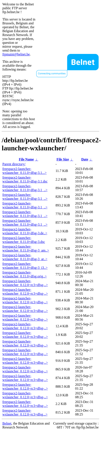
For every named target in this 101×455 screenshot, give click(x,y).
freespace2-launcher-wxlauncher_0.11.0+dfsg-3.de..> (24, 231)
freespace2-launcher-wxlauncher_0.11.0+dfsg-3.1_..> (24, 188)
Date (84, 159)
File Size (63, 159)
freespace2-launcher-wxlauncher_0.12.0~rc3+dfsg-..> (25, 283)
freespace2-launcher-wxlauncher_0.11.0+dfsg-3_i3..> (24, 265)
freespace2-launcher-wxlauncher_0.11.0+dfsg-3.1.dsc (24, 179)
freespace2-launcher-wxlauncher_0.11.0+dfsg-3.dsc (23, 240)
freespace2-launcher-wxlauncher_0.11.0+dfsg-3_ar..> (24, 257)
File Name (26, 159)
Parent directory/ (13, 164)
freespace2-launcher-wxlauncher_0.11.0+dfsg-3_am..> (25, 248)
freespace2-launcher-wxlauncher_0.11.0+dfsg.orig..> (24, 274)
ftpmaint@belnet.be (16, 54)
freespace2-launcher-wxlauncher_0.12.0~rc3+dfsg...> (24, 412)
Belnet (6, 423)
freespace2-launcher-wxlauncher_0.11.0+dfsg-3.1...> (24, 171)
